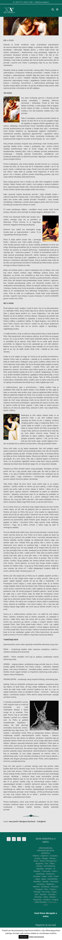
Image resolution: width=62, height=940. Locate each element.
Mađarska (50, 884)
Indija (44, 876)
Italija (37, 879)
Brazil (36, 861)
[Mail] (24, 839)
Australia (53, 855)
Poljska (52, 889)
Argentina (44, 855)
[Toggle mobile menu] (57, 9)
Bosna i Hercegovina (48, 861)
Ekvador (48, 868)
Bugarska (39, 863)
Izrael (56, 876)
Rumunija (46, 892)
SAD (36, 894)
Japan (44, 879)
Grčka (54, 871)
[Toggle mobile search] (53, 9)
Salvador (43, 894)
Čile (46, 863)
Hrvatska (36, 876)
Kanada (45, 881)
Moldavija (45, 886)
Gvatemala (40, 874)
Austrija (37, 858)
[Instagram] (19, 839)
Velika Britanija (41, 902)
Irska (50, 876)
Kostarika (41, 884)
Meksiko (36, 886)
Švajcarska (37, 899)
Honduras (50, 874)
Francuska (46, 871)
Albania (36, 855)
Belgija (45, 858)
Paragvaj (39, 889)
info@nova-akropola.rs (42, 2)
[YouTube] (14, 839)
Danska (39, 866)
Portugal (37, 892)
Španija (52, 897)
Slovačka (51, 894)
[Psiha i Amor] (31, 26)
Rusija (54, 892)
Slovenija (38, 897)
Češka (52, 863)
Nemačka (54, 886)
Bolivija (52, 858)
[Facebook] (9, 839)
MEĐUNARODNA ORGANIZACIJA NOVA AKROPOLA (45, 850)
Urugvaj (55, 899)
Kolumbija (54, 881)
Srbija (45, 897)
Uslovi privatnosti (36, 937)
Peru (46, 889)
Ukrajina (46, 899)
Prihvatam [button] (23, 937)
